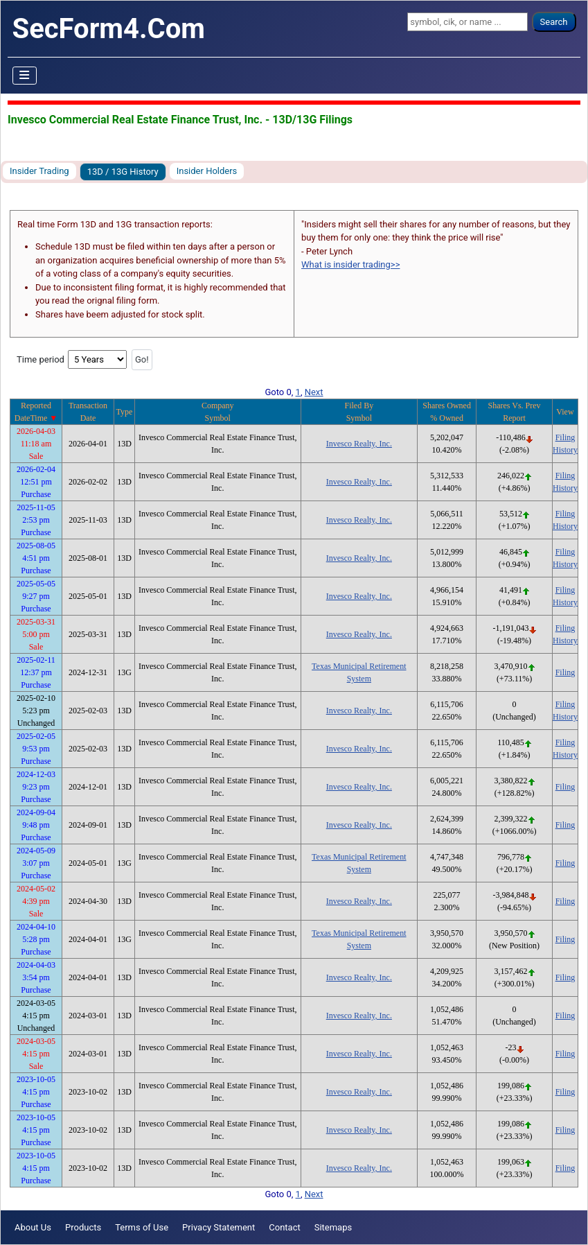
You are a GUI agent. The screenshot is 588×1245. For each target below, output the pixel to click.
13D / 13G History (123, 171)
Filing (565, 437)
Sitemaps (333, 1227)
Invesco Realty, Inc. (359, 444)
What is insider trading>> (350, 264)
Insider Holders (207, 171)
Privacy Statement (218, 1227)
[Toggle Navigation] (24, 76)
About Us (33, 1227)
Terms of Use (141, 1227)
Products (83, 1227)
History (565, 450)
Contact (284, 1227)
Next (314, 392)
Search (554, 22)
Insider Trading (39, 171)
